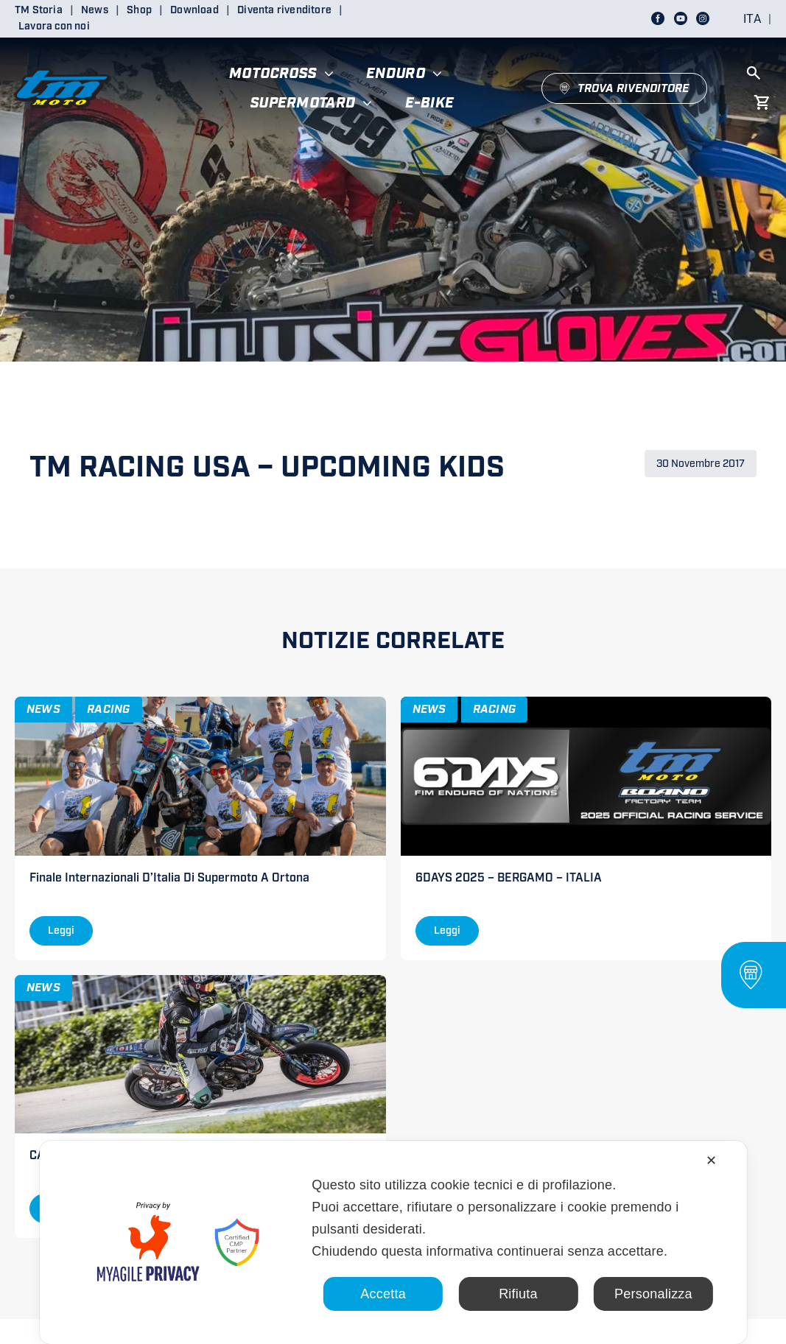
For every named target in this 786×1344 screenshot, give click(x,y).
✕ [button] (711, 1160)
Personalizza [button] (653, 1294)
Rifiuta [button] (518, 1294)
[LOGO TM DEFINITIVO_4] (63, 62)
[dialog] (392, 1242)
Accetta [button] (383, 1294)
